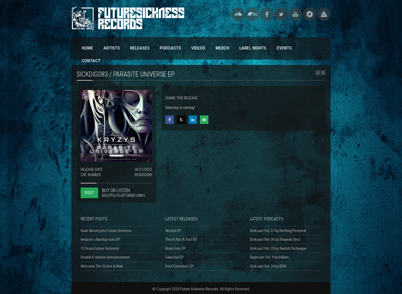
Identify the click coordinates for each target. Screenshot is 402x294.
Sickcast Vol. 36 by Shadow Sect (275, 239)
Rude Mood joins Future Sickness (106, 230)
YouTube (295, 14)
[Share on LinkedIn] (193, 119)
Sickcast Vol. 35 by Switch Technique (278, 248)
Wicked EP (173, 230)
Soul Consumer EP (179, 266)
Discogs (309, 14)
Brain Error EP (175, 248)
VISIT (89, 192)
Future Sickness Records (199, 289)
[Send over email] (204, 119)
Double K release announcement (105, 257)
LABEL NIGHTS (252, 48)
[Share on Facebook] (169, 119)
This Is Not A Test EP (181, 239)
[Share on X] (181, 119)
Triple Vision (324, 14)
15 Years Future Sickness (100, 248)
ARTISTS (111, 48)
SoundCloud (238, 14)
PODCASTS (170, 48)
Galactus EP (174, 257)
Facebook (266, 14)
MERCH (222, 48)
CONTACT (91, 60)
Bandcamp (252, 14)
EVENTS (284, 48)
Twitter (281, 14)
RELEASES (139, 48)
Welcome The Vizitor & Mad (102, 266)
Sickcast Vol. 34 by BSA (268, 266)
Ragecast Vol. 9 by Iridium (269, 257)
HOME (87, 48)
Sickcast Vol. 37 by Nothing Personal (278, 230)
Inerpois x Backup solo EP (100, 239)
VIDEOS (198, 48)
